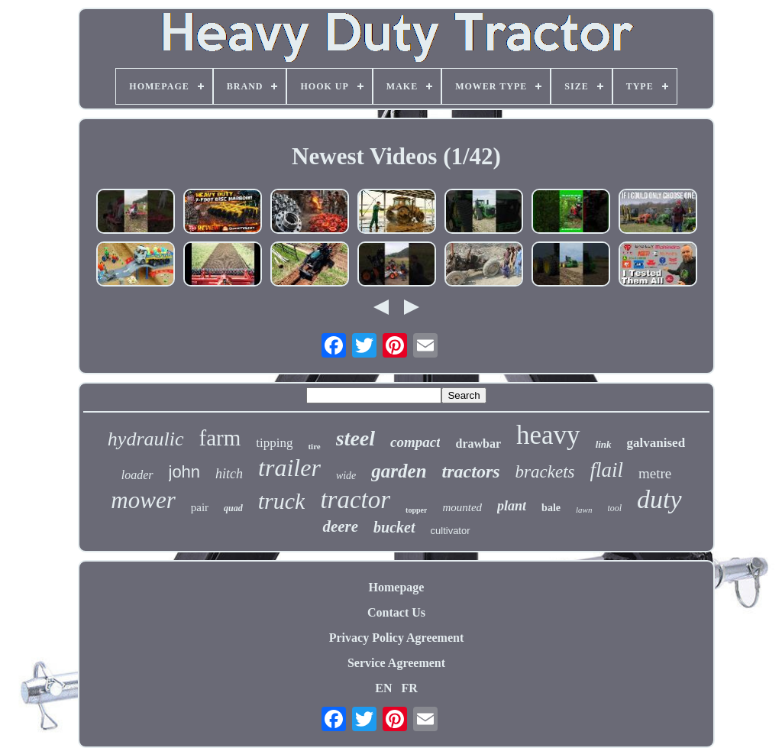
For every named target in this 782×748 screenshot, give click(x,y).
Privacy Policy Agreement (396, 637)
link (604, 444)
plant (511, 505)
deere (340, 526)
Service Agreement (396, 662)
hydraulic (146, 439)
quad (233, 508)
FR (409, 688)
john (185, 471)
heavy (548, 435)
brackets (545, 471)
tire (314, 446)
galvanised (656, 443)
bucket (394, 527)
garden (398, 471)
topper (416, 510)
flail (607, 469)
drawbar (478, 443)
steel (355, 438)
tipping (274, 443)
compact (415, 442)
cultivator (450, 530)
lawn (584, 509)
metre (654, 473)
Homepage (397, 587)
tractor (355, 499)
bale (551, 507)
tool (614, 508)
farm (220, 438)
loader (137, 474)
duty (659, 499)
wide (346, 475)
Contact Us (396, 612)
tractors (471, 471)
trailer (289, 467)
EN (383, 688)
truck (281, 500)
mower (143, 500)
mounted (462, 507)
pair (199, 507)
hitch (229, 473)
